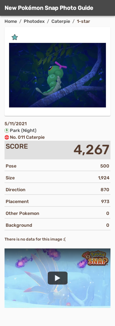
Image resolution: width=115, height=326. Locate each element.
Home (11, 21)
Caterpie (60, 21)
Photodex (34, 21)
